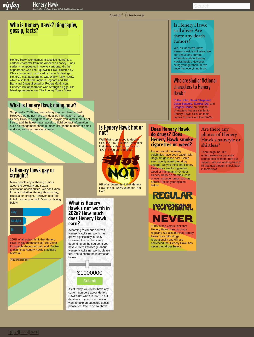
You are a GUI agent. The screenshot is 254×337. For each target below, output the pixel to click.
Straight (16, 220)
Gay (13, 212)
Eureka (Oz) (201, 103)
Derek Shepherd (200, 100)
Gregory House (183, 107)
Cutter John (180, 100)
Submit (89, 281)
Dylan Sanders (182, 103)
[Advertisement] (143, 69)
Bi (12, 229)
